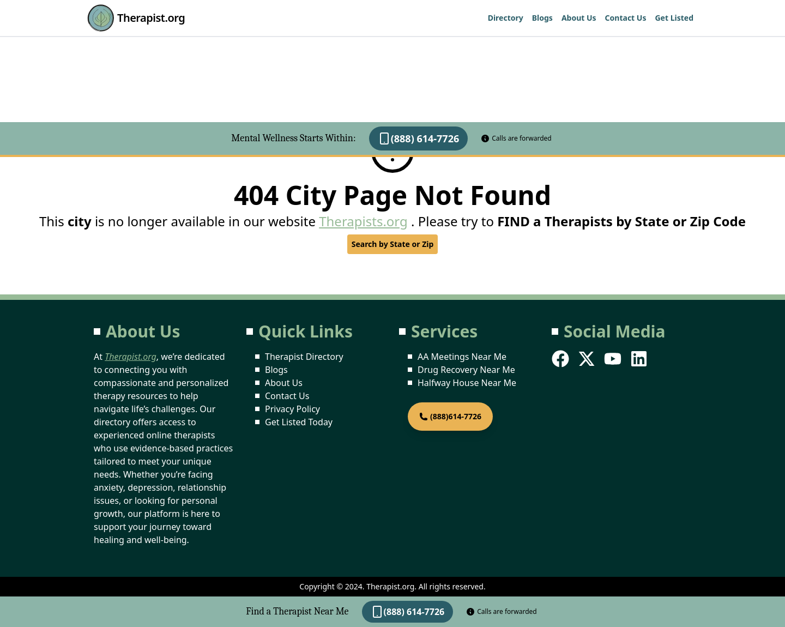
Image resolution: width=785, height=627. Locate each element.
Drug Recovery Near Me (466, 370)
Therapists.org (363, 221)
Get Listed (674, 18)
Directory (505, 18)
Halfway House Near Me (467, 383)
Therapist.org (136, 18)
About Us (578, 18)
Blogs (542, 18)
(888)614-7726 (450, 416)
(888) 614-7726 (419, 138)
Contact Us (626, 18)
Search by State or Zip (393, 244)
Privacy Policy (292, 409)
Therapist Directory (304, 357)
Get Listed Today (299, 422)
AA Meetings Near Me (462, 357)
